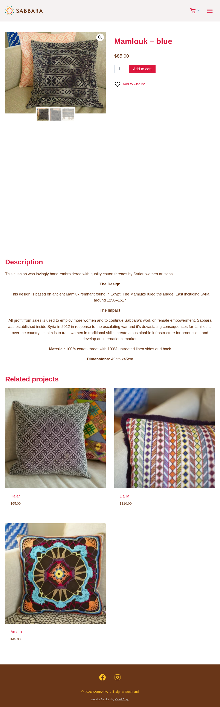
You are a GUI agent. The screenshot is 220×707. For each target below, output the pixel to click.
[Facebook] (102, 677)
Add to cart (142, 69)
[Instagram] (117, 677)
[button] (100, 37)
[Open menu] (210, 10)
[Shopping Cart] (196, 11)
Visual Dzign (122, 699)
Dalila (124, 496)
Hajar (15, 496)
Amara (16, 632)
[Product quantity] (121, 69)
